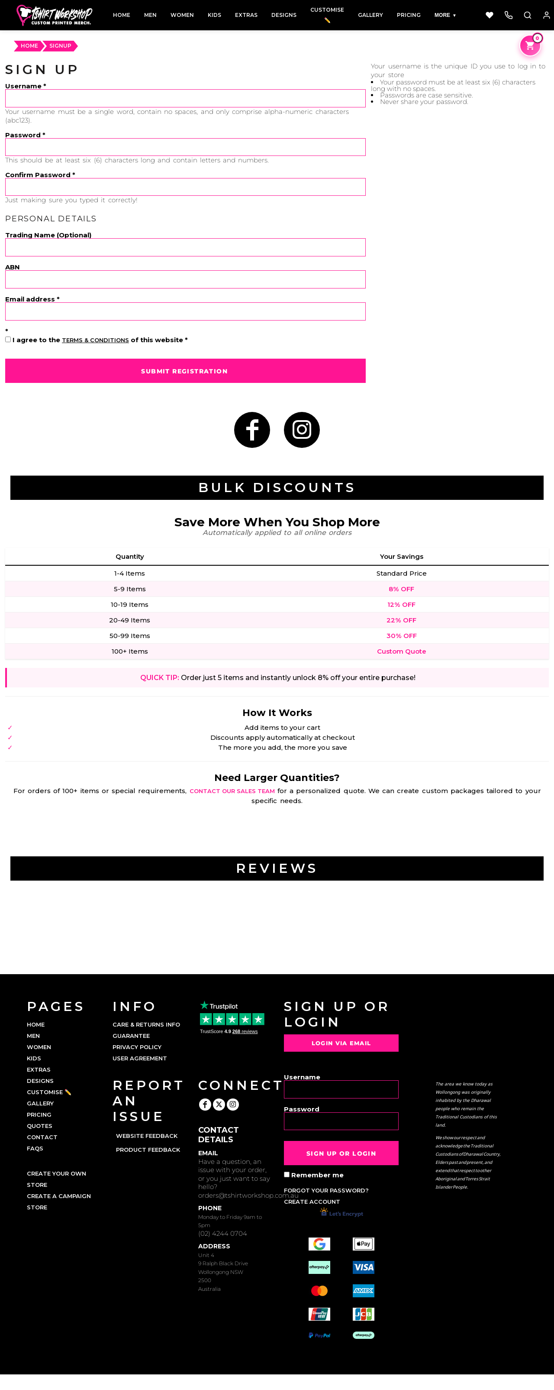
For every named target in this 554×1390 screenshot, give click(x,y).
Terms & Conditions (95, 340)
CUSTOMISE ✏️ (49, 1092)
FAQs (35, 1148)
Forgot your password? (326, 1190)
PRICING (39, 1114)
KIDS (34, 1058)
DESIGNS (40, 1080)
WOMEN (39, 1046)
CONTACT (42, 1137)
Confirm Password (38, 174)
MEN (33, 1035)
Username (23, 85)
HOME (29, 45)
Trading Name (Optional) (48, 234)
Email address (30, 298)
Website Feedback (146, 1135)
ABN (12, 266)
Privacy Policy (137, 1046)
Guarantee (131, 1035)
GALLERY (40, 1103)
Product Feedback (148, 1149)
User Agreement (140, 1058)
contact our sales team (232, 790)
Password (23, 134)
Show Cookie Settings (277, 1382)
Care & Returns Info (146, 1024)
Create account (312, 1201)
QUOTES (39, 1125)
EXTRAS (39, 1069)
